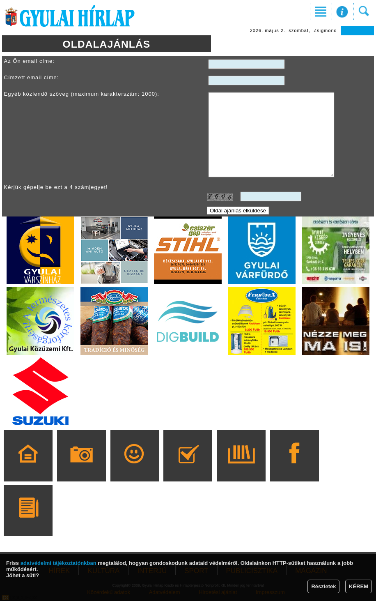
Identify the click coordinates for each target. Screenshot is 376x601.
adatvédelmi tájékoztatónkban (58, 563)
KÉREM (358, 586)
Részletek (323, 586)
